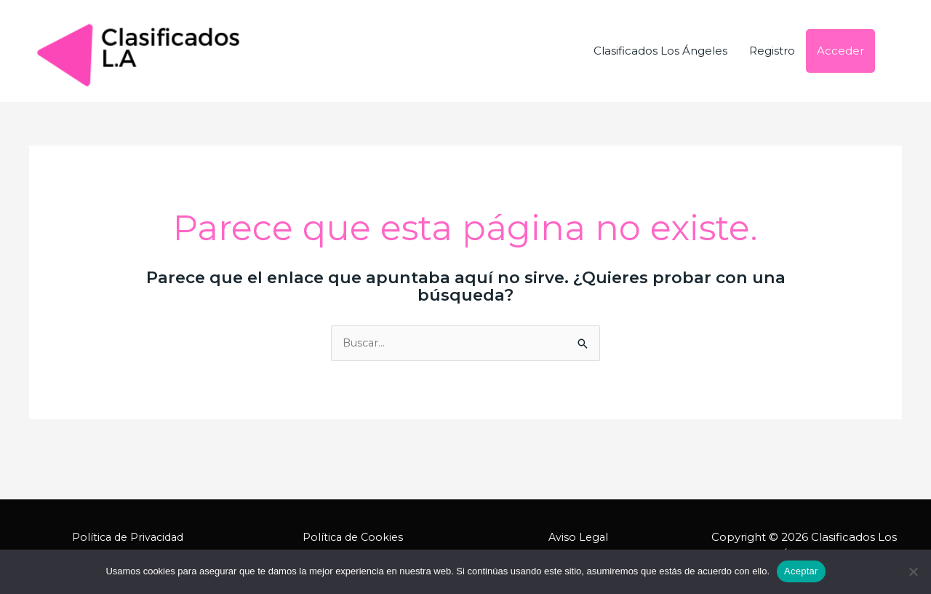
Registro (772, 51)
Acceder (840, 51)
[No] (913, 571)
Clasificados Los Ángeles (660, 51)
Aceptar (801, 571)
